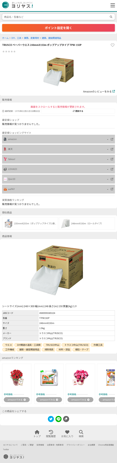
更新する (78, 111)
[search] (111, 17)
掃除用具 (49, 349)
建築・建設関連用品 (29, 349)
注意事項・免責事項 (55, 445)
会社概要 (91, 445)
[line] (58, 420)
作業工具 (98, 345)
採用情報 (40, 445)
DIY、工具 (16, 38)
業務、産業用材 (31, 38)
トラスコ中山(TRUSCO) (76, 345)
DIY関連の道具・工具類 (29, 345)
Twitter (6, 449)
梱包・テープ (81, 349)
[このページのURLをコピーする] (66, 420)
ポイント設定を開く (58, 28)
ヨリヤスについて (10, 445)
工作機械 (9, 349)
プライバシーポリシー (75, 445)
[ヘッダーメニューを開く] (112, 6)
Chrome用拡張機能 (106, 445)
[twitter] (51, 420)
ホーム (5, 38)
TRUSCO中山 (52, 345)
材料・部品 (64, 349)
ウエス (8, 345)
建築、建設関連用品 (51, 38)
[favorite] (112, 45)
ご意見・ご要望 (27, 445)
